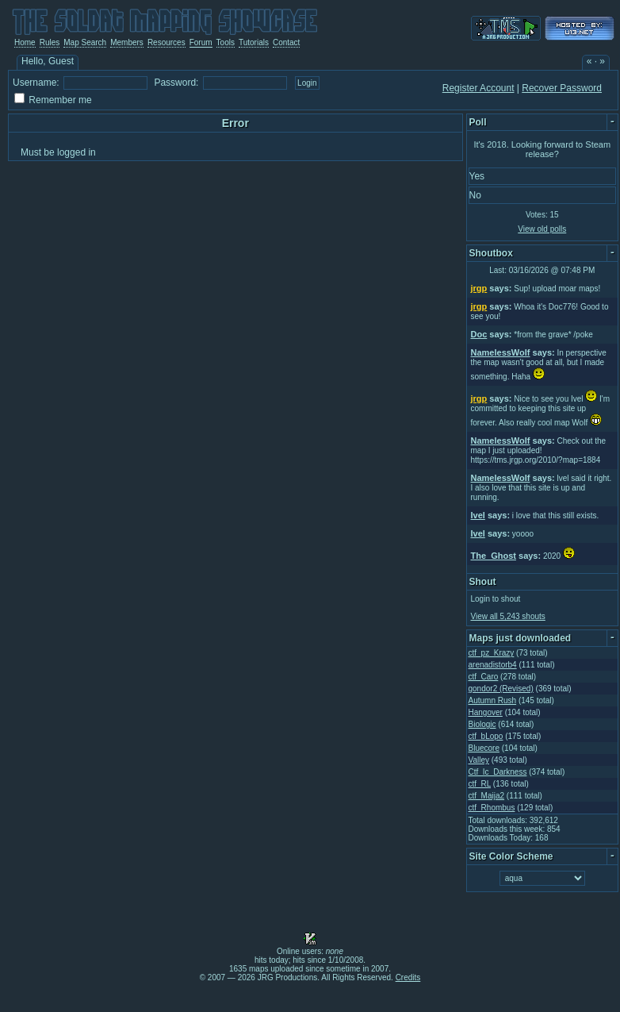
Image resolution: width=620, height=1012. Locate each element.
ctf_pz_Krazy (492, 652)
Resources (166, 42)
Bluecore (484, 748)
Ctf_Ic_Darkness (498, 772)
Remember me (60, 100)
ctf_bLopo (486, 736)
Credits (408, 977)
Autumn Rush (493, 700)
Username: (36, 82)
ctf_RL (480, 783)
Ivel (478, 515)
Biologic (482, 724)
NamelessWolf (500, 352)
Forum (200, 42)
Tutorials (254, 42)
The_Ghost (493, 555)
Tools (225, 42)
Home (25, 42)
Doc (479, 334)
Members (127, 42)
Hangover (486, 712)
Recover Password (562, 88)
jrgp (479, 288)
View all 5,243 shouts (508, 616)
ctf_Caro (484, 676)
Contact (286, 42)
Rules (50, 42)
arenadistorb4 (493, 664)
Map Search (84, 42)
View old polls (542, 229)
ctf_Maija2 (487, 795)
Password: (176, 82)
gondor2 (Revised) (501, 688)
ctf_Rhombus (492, 807)
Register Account (478, 88)
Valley (479, 760)
